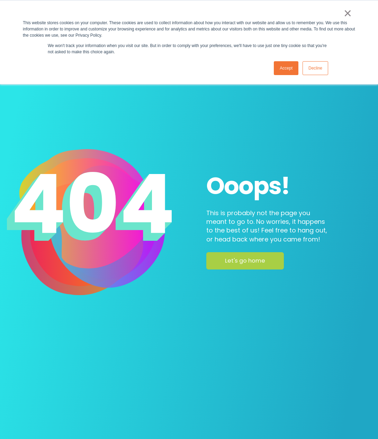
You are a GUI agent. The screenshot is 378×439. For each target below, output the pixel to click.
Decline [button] (315, 68)
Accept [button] (286, 68)
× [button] (348, 13)
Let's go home (245, 261)
